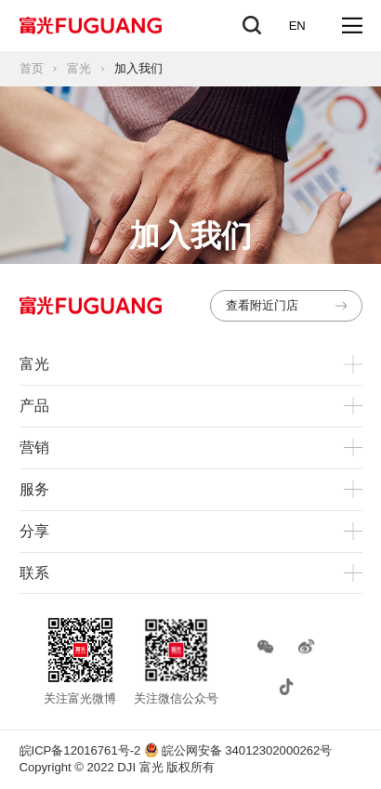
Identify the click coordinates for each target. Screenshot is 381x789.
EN (297, 26)
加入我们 (138, 68)
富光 (79, 68)
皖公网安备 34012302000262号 (238, 750)
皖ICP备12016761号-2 (80, 750)
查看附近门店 (287, 305)
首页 (32, 68)
